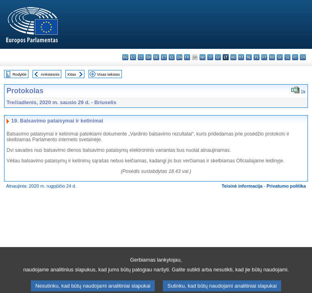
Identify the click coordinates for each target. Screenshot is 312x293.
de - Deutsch (156, 57)
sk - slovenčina (280, 57)
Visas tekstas (108, 74)
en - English (179, 57)
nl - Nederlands (249, 57)
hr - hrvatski (202, 57)
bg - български (125, 57)
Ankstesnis (50, 74)
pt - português (264, 57)
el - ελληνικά (172, 57)
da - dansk (148, 57)
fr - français (187, 57)
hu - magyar (233, 57)
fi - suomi (295, 57)
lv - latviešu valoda (218, 57)
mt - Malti (241, 57)
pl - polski (257, 57)
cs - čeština (141, 57)
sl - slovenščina (287, 57)
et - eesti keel (164, 57)
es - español (133, 57)
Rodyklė (20, 74)
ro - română (272, 57)
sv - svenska (303, 57)
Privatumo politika (286, 186)
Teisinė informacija (242, 186)
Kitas (71, 74)
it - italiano (210, 57)
